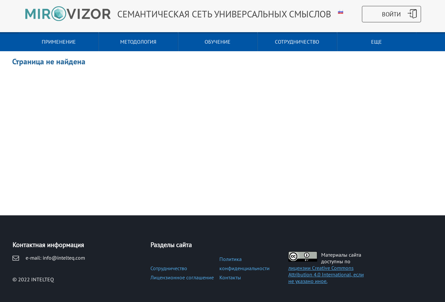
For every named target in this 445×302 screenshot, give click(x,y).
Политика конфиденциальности (244, 263)
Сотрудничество (168, 268)
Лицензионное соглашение (182, 277)
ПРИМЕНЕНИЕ (59, 41)
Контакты (230, 277)
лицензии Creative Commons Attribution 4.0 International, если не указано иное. (326, 274)
